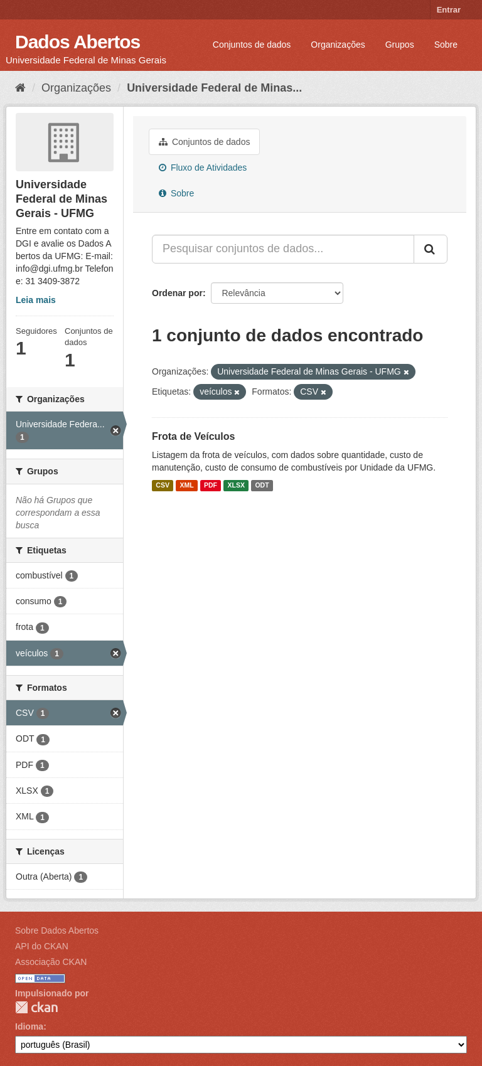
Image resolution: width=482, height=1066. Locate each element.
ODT (262, 485)
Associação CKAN (51, 962)
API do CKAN (41, 946)
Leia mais (36, 300)
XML (186, 485)
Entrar (449, 9)
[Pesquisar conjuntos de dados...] (283, 249)
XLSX (236, 485)
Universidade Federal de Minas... (214, 88)
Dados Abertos (77, 41)
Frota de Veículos (193, 436)
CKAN (36, 1007)
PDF (210, 485)
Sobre (446, 45)
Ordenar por (177, 293)
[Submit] (430, 249)
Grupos (399, 45)
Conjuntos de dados (252, 45)
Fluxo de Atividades (203, 168)
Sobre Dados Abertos (57, 930)
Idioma (29, 1026)
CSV (162, 485)
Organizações (338, 45)
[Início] (20, 88)
